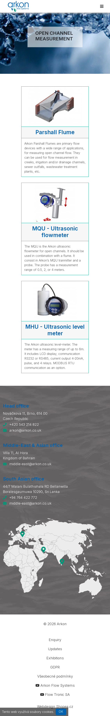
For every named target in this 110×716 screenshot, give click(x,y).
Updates (55, 649)
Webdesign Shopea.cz (55, 707)
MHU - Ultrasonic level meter (55, 330)
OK (61, 711)
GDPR (55, 667)
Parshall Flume (55, 132)
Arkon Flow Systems (55, 685)
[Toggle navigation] (102, 6)
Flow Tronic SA (55, 695)
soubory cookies (41, 711)
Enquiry (55, 640)
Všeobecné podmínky (55, 676)
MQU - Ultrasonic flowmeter (55, 231)
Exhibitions (55, 658)
